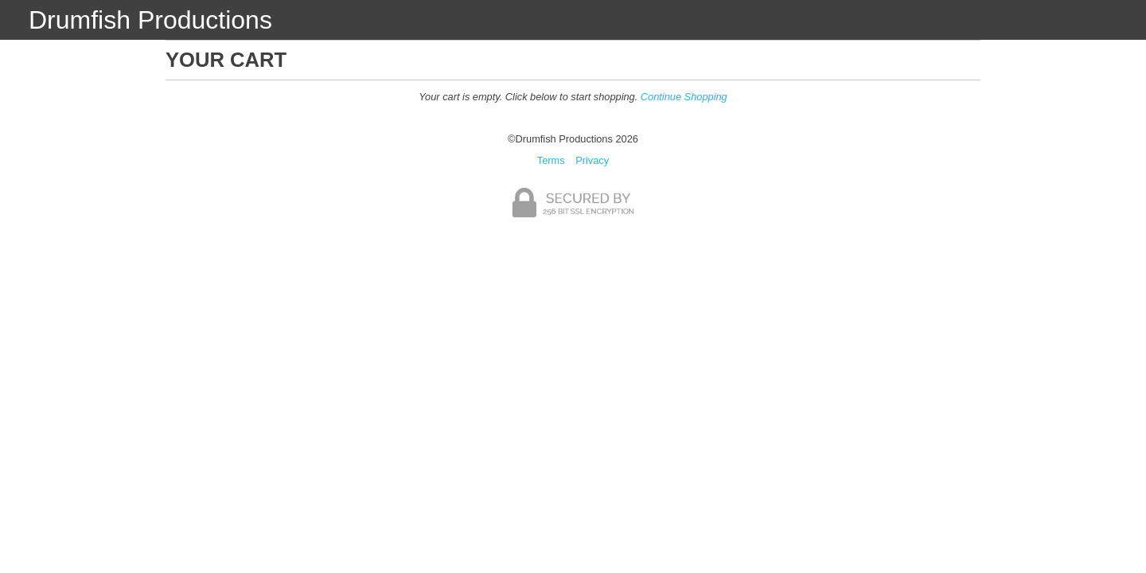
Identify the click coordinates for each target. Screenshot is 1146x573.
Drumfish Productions (150, 20)
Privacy (592, 160)
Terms (551, 160)
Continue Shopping (684, 97)
